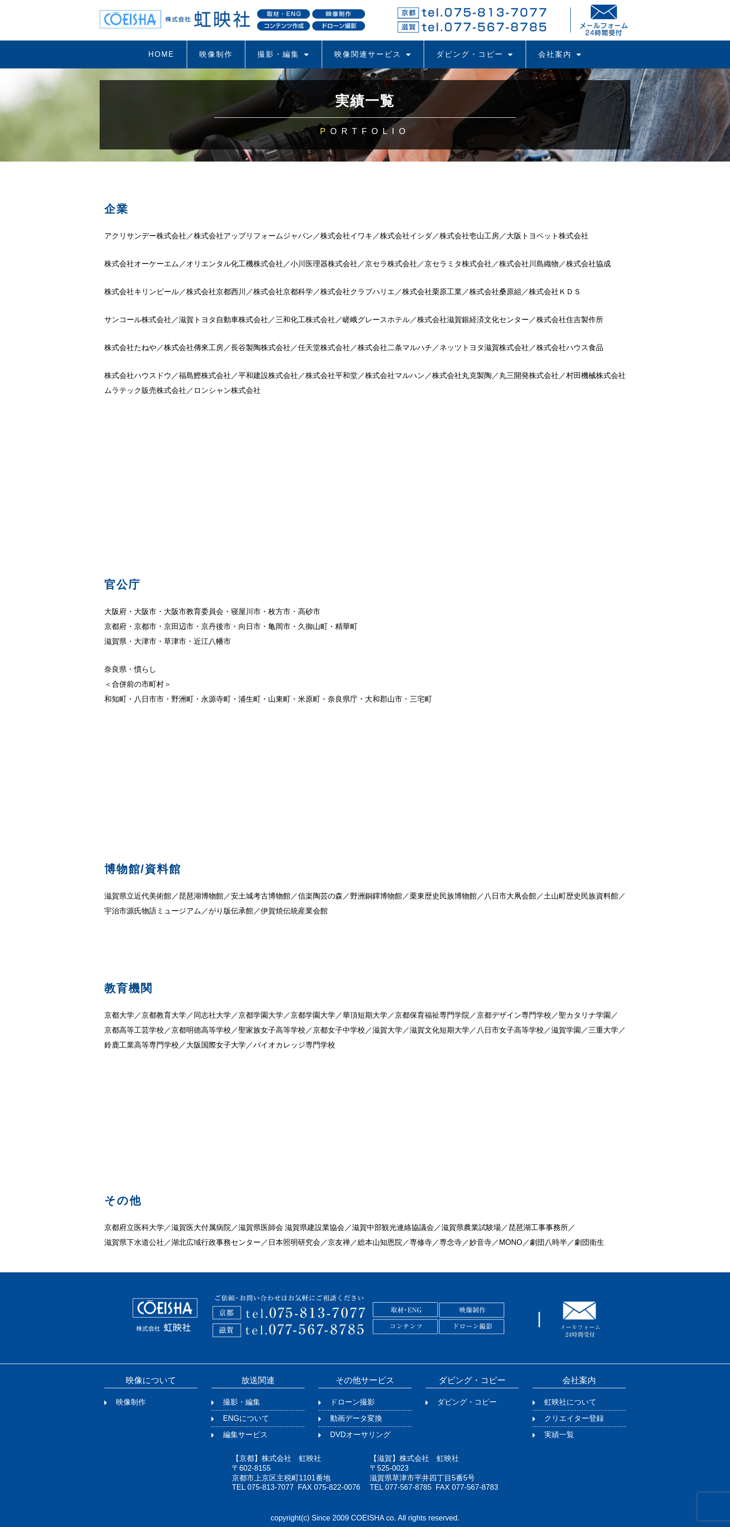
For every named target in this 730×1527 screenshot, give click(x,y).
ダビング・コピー (475, 54)
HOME (162, 54)
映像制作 (216, 54)
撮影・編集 (283, 54)
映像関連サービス (373, 54)
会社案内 (560, 54)
